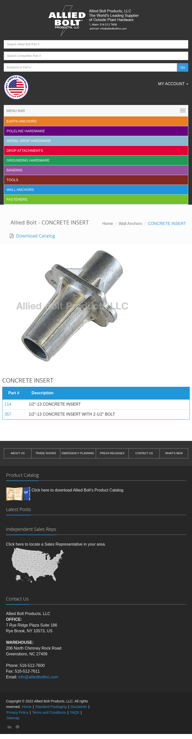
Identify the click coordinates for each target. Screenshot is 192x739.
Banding (14, 170)
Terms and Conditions (49, 712)
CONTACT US (144, 453)
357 (7, 414)
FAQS (74, 712)
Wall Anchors (20, 190)
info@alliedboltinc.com (38, 677)
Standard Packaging (51, 707)
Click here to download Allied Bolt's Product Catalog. (78, 490)
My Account (173, 84)
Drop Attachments (24, 151)
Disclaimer (79, 707)
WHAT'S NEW (174, 453)
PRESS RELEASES (112, 453)
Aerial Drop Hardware (28, 141)
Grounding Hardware (28, 160)
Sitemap (12, 718)
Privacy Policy (17, 712)
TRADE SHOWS (46, 453)
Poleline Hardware (25, 131)
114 (7, 404)
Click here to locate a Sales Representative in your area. (56, 544)
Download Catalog (35, 236)
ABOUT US (18, 453)
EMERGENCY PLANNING (78, 453)
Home (107, 223)
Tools (12, 180)
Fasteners (16, 199)
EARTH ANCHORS (21, 121)
